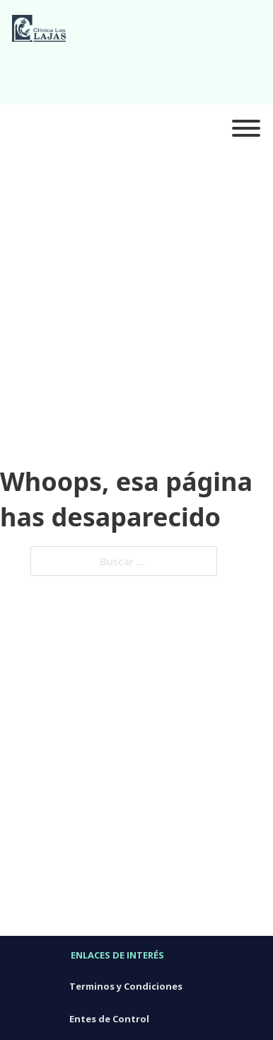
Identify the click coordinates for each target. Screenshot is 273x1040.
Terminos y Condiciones (125, 986)
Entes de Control (109, 1018)
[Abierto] (246, 129)
